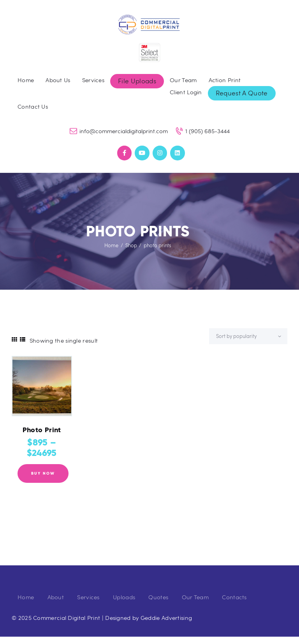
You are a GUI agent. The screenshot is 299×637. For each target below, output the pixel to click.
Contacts (234, 597)
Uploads (124, 597)
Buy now (43, 473)
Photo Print (42, 430)
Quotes (158, 597)
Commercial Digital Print (66, 617)
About (55, 597)
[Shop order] (248, 336)
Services (88, 597)
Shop (131, 245)
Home (111, 245)
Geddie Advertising (166, 617)
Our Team (195, 597)
